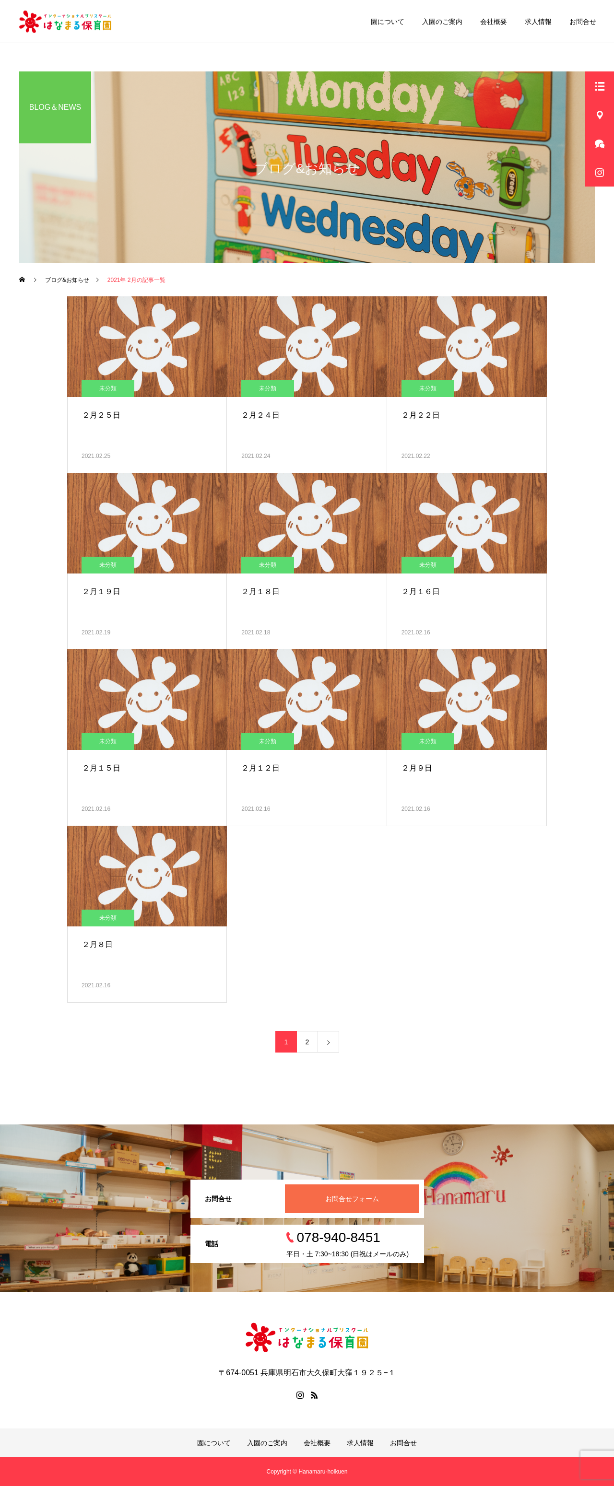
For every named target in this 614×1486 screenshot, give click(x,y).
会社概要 (493, 21)
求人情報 (538, 21)
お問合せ (582, 21)
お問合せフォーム (352, 1199)
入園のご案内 (442, 21)
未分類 (108, 388)
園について (387, 21)
